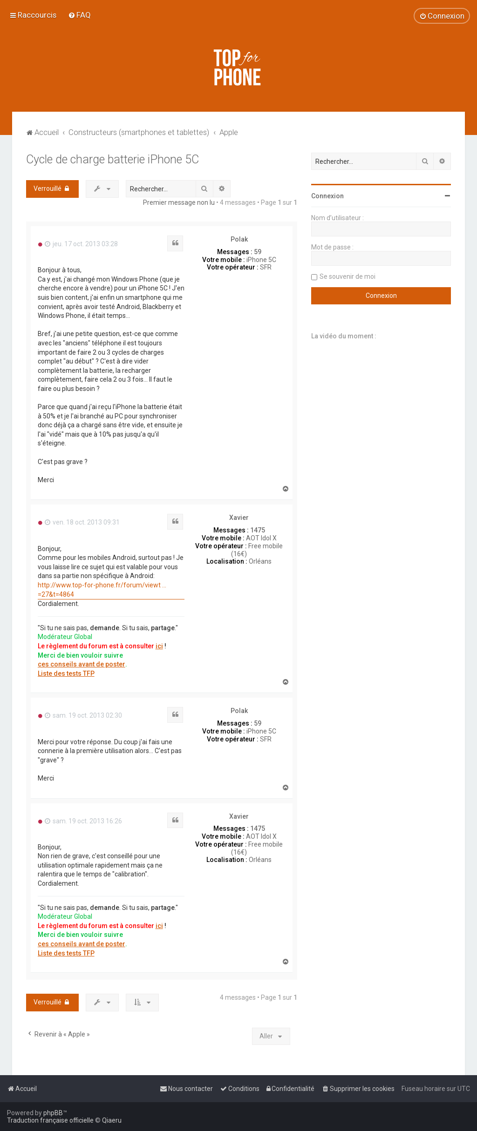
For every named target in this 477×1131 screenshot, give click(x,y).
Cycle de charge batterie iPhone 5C (112, 159)
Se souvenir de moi (347, 276)
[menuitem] (79, 15)
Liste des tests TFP (66, 673)
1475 (257, 530)
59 (257, 252)
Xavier (239, 517)
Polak (239, 239)
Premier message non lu (179, 202)
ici (159, 646)
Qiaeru (112, 1120)
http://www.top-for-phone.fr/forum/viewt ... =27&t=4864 (102, 589)
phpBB (53, 1113)
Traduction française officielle (50, 1120)
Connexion (327, 196)
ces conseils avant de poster (81, 664)
